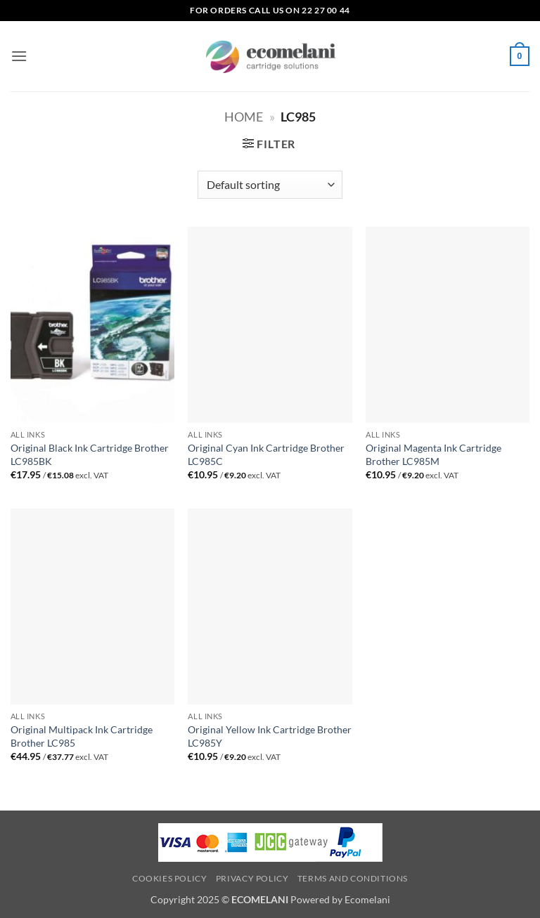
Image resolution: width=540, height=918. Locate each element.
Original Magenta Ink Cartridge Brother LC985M (433, 454)
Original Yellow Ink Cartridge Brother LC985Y (270, 736)
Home (243, 116)
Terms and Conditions (352, 878)
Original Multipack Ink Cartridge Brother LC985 (82, 736)
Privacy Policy (252, 878)
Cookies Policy (169, 878)
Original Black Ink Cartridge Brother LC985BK (90, 454)
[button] (19, 56)
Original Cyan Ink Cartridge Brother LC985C (266, 454)
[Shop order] (270, 185)
